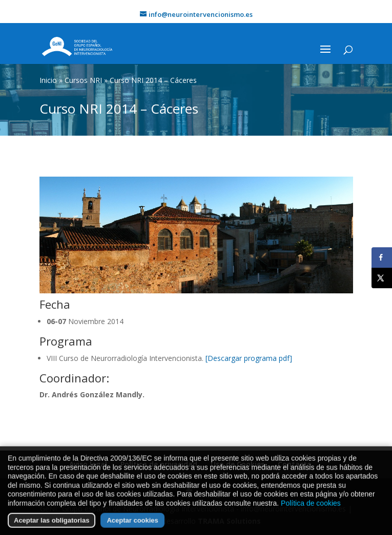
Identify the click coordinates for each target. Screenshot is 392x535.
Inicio (48, 80)
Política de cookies (311, 512)
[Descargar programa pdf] (248, 358)
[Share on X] (382, 278)
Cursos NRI (83, 80)
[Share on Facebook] (382, 257)
